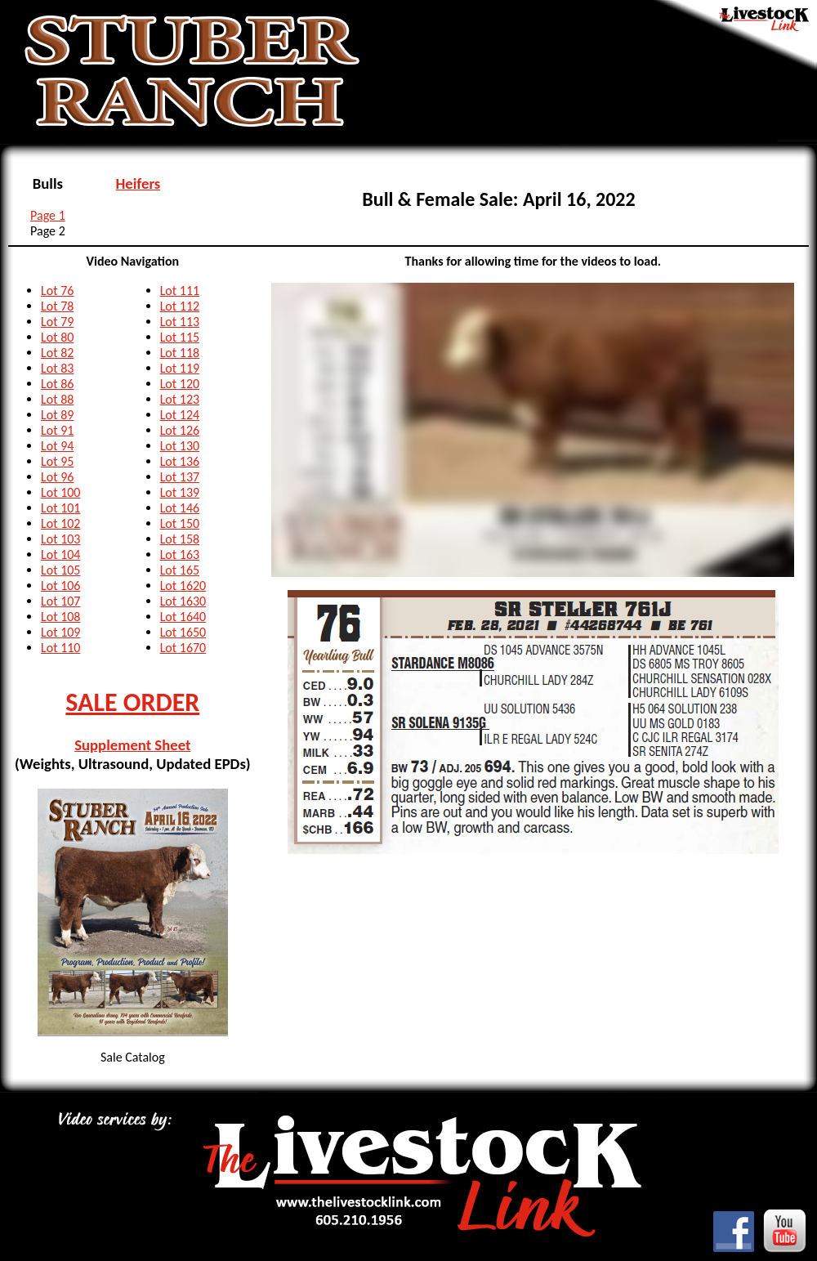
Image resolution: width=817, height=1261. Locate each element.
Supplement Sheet (132, 745)
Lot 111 (179, 290)
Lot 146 (179, 508)
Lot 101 (60, 508)
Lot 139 (179, 492)
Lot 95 (57, 461)
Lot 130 (179, 446)
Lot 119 (179, 368)
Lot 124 (179, 415)
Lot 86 (57, 383)
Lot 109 (60, 632)
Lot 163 (179, 554)
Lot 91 (57, 430)
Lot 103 (60, 539)
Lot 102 (60, 523)
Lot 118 (179, 352)
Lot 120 (179, 383)
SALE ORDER (132, 702)
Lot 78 (57, 306)
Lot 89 (57, 415)
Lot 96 (57, 477)
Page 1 (47, 215)
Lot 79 (57, 321)
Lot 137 (179, 477)
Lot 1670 (183, 647)
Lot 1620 (183, 585)
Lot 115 (179, 337)
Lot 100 (60, 492)
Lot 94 (57, 446)
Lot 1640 (183, 616)
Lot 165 (179, 570)
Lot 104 (60, 554)
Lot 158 (179, 539)
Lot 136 (179, 461)
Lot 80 (57, 337)
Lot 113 (179, 321)
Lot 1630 (183, 601)
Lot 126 (179, 430)
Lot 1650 (183, 632)
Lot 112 (179, 306)
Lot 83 (57, 368)
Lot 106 (60, 585)
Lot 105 (60, 570)
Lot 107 (60, 601)
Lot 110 (60, 647)
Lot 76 (57, 290)
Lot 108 (60, 616)
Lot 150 (179, 523)
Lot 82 (57, 352)
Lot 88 (57, 399)
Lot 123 (179, 399)
